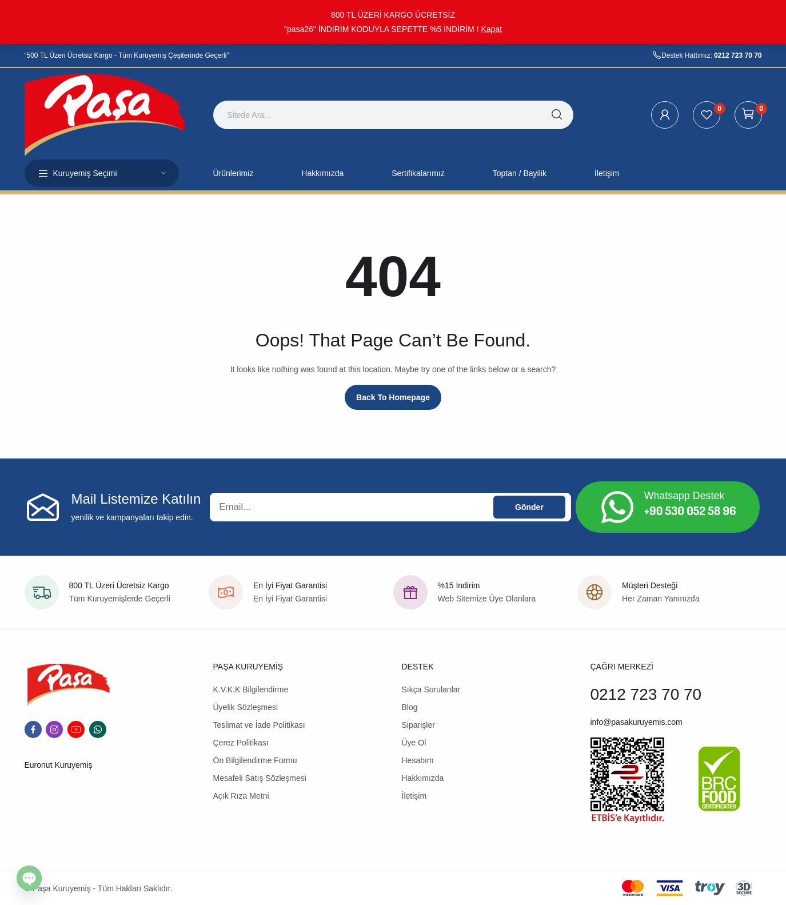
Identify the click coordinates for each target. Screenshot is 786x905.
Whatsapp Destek (684, 495)
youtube (76, 729)
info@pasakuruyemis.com (637, 722)
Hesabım (418, 760)
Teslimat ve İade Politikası (259, 724)
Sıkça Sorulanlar (431, 689)
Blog (410, 707)
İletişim (414, 795)
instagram (54, 729)
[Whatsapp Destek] (617, 507)
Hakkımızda (423, 778)
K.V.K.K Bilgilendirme (251, 689)
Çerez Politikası (241, 742)
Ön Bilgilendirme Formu (255, 760)
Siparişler (418, 724)
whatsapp (97, 729)
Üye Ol (414, 742)
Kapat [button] (491, 29)
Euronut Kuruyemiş (59, 765)
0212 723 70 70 (737, 55)
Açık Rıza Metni (241, 795)
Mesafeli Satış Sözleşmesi (259, 778)
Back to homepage (393, 397)
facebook (33, 729)
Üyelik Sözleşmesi (245, 707)
